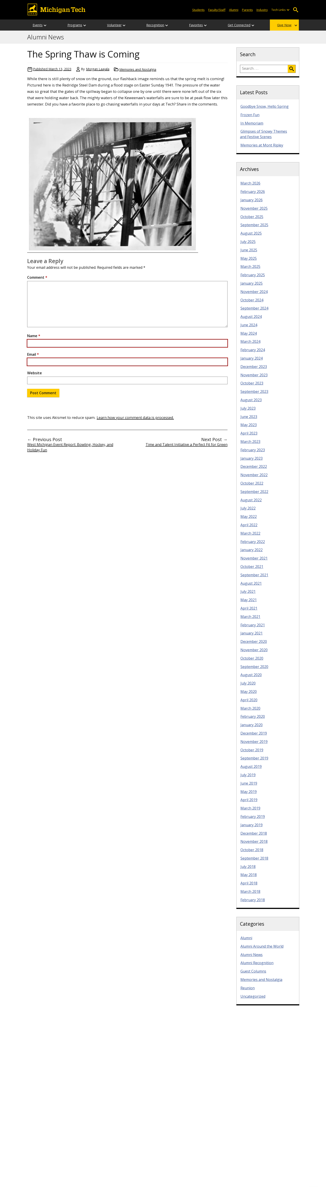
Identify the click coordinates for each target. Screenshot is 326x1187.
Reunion (247, 987)
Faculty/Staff (216, 10)
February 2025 (252, 274)
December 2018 (253, 833)
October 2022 (251, 483)
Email (33, 354)
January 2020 (251, 724)
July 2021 (248, 591)
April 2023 (248, 433)
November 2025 (254, 208)
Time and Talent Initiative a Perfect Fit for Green (187, 444)
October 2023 (251, 383)
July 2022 (248, 508)
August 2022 (251, 499)
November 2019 (254, 741)
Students (198, 10)
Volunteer (114, 25)
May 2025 (248, 258)
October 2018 (251, 849)
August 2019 (251, 766)
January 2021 (251, 633)
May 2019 (248, 791)
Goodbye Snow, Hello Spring (264, 106)
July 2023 (248, 408)
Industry (262, 10)
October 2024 (251, 300)
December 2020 (253, 641)
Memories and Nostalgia (137, 69)
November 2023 (254, 374)
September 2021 (254, 574)
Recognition (155, 25)
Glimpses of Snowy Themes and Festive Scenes (263, 134)
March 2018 (250, 891)
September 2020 (254, 666)
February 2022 (252, 541)
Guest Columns (253, 971)
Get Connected (239, 25)
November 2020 (254, 649)
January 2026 (251, 199)
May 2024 (248, 333)
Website (34, 372)
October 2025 (251, 216)
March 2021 (250, 616)
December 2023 (253, 366)
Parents (247, 10)
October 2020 (251, 658)
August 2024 (251, 316)
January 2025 (251, 283)
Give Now (284, 25)
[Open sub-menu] (288, 10)
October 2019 (251, 749)
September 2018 (254, 858)
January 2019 (251, 824)
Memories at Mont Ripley (261, 145)
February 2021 (252, 624)
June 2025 (248, 249)
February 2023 (252, 449)
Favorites (196, 25)
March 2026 (250, 183)
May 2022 (248, 516)
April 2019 (248, 799)
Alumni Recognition (256, 962)
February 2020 (252, 716)
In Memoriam (251, 123)
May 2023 (248, 424)
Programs (74, 25)
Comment (37, 277)
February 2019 (252, 816)
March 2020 (250, 708)
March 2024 (250, 341)
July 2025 (248, 241)
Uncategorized (252, 996)
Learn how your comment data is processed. (135, 417)
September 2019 (254, 758)
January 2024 (251, 358)
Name (33, 335)
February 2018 (252, 899)
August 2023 (251, 399)
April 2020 (248, 699)
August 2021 (251, 583)
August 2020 (251, 674)
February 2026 (252, 191)
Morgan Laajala (97, 69)
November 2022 (254, 474)
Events (38, 25)
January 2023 (251, 458)
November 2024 (254, 291)
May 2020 (248, 691)
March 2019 (250, 808)
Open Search (295, 10)
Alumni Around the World (261, 946)
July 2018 (248, 866)
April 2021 (248, 608)
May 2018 (248, 874)
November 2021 (254, 558)
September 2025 (254, 224)
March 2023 (250, 441)
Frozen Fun (249, 114)
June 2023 (248, 416)
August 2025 (251, 233)
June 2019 (248, 783)
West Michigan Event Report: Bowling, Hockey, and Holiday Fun (70, 447)
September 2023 (254, 391)
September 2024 (254, 308)
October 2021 (251, 566)
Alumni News (45, 37)
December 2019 (253, 733)
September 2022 (254, 491)
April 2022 (248, 524)
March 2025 (250, 266)
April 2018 (248, 883)
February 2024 (252, 349)
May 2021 (248, 599)
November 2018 (254, 841)
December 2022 (253, 466)
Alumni (233, 10)
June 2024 (248, 324)
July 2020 (248, 683)
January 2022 (251, 549)
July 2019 (248, 774)
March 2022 (250, 533)
